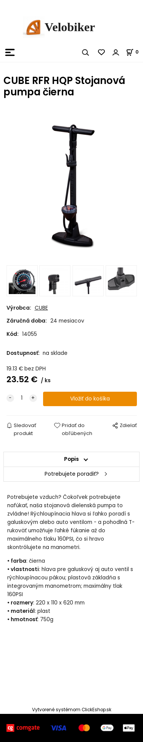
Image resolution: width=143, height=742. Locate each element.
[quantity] (21, 398)
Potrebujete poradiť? (72, 474)
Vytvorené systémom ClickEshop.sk (71, 710)
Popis (71, 459)
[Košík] (134, 52)
